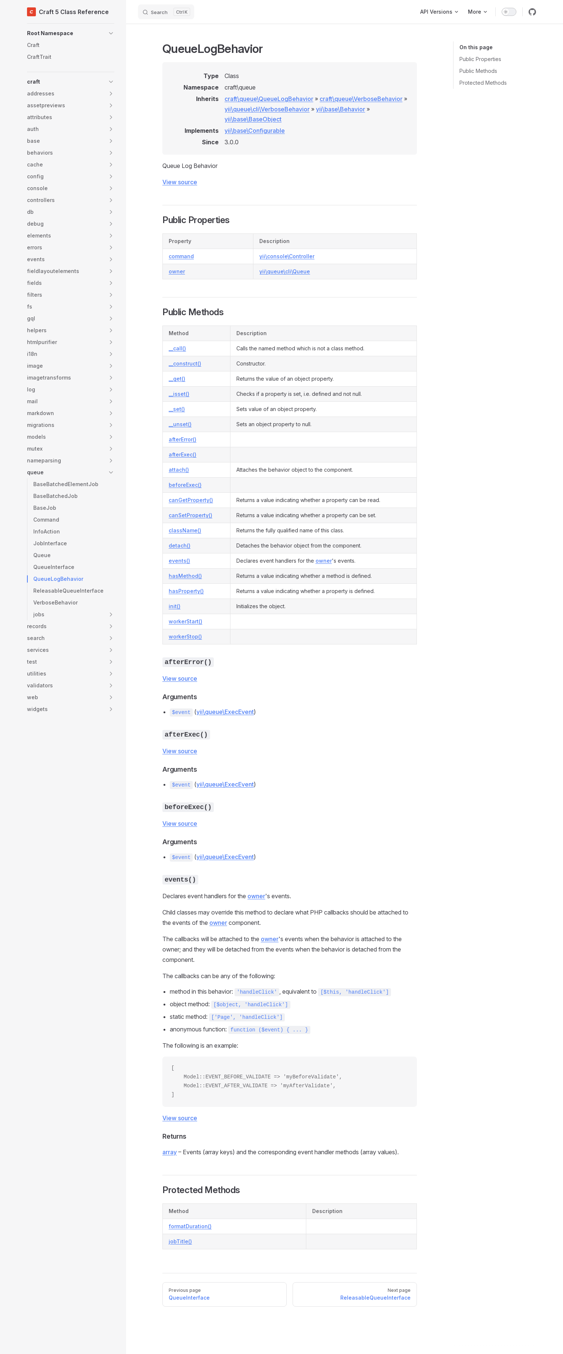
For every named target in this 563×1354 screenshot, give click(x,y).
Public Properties (480, 59)
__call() (177, 348)
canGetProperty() (191, 500)
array (169, 1152)
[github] (532, 11)
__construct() (185, 363)
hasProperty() (186, 591)
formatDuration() (190, 1226)
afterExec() (182, 454)
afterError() (182, 439)
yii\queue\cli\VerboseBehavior (267, 109)
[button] (70, 33)
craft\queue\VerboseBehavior (361, 98)
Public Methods (478, 71)
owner (177, 271)
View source (179, 182)
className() (185, 530)
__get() (177, 378)
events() (179, 561)
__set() (177, 409)
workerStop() (185, 636)
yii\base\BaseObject (253, 119)
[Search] (166, 11)
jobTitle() (180, 1241)
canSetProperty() (190, 515)
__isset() (179, 394)
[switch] (509, 12)
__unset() (180, 424)
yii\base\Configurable (255, 130)
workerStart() (185, 621)
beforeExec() (185, 485)
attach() (179, 470)
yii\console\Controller (286, 256)
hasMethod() (185, 576)
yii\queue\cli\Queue (284, 271)
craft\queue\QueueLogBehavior (269, 98)
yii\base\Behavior (340, 109)
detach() (180, 545)
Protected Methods (483, 83)
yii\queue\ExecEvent (225, 711)
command (181, 256)
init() (175, 606)
